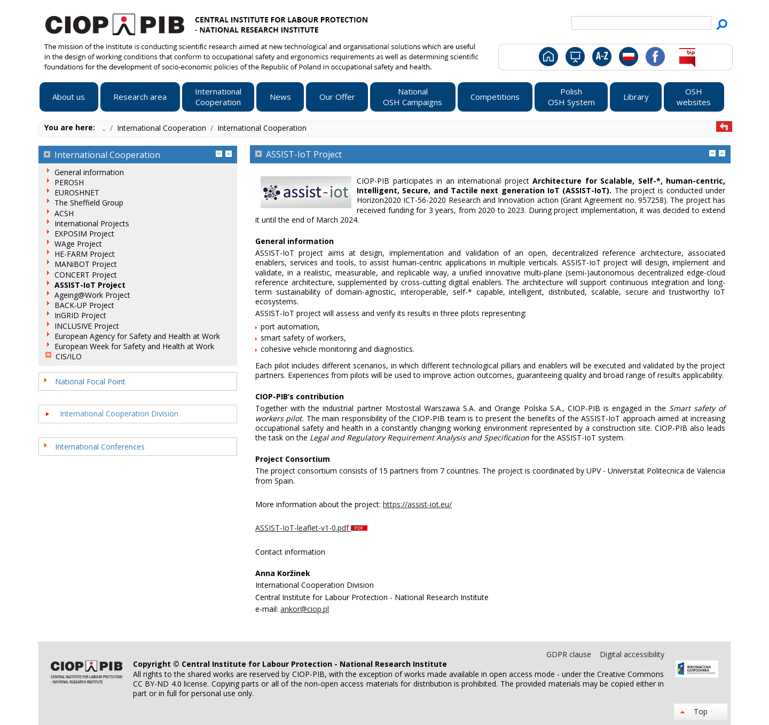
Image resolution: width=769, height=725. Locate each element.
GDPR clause (569, 654)
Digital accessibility (632, 654)
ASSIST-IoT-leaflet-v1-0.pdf (311, 528)
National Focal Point (90, 381)
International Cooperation (162, 128)
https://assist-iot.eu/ (417, 504)
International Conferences (100, 447)
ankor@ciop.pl (304, 609)
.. (105, 128)
